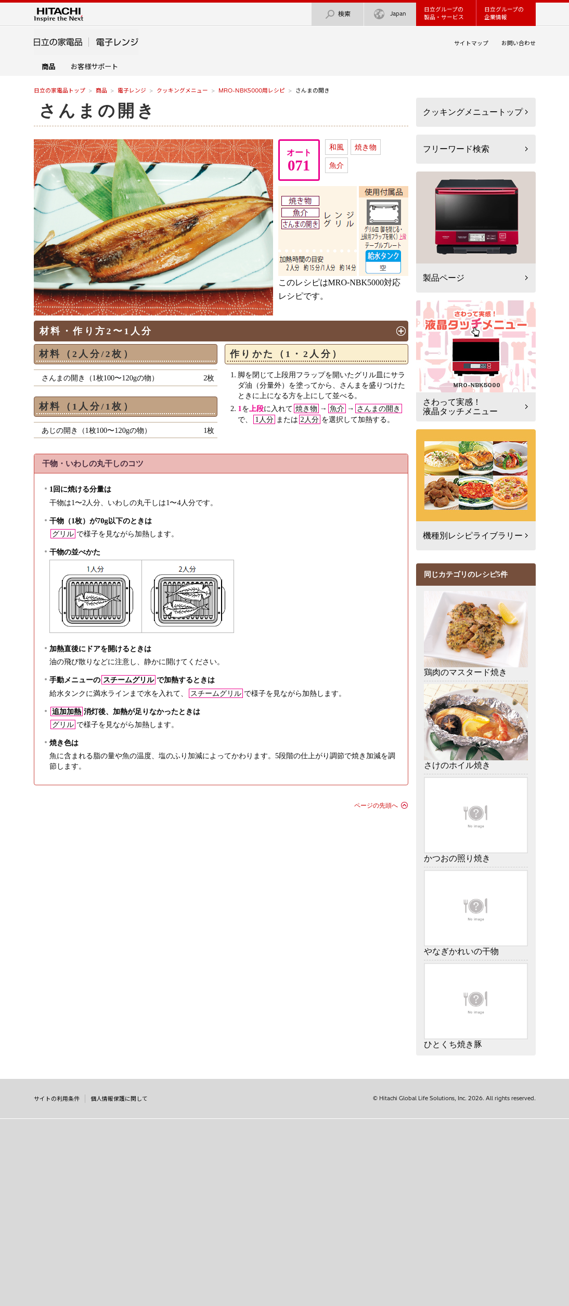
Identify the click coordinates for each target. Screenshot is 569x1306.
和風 (336, 147)
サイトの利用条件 (57, 1098)
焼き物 (366, 147)
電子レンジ (132, 90)
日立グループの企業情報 (504, 13)
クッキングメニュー (182, 90)
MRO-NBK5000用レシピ (251, 90)
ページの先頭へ (376, 805)
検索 (338, 14)
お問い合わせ (518, 43)
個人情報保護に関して (119, 1098)
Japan (390, 14)
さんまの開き (98, 110)
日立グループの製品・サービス (444, 13)
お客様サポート (94, 66)
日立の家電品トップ (59, 90)
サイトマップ (471, 43)
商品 (101, 90)
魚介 (336, 165)
